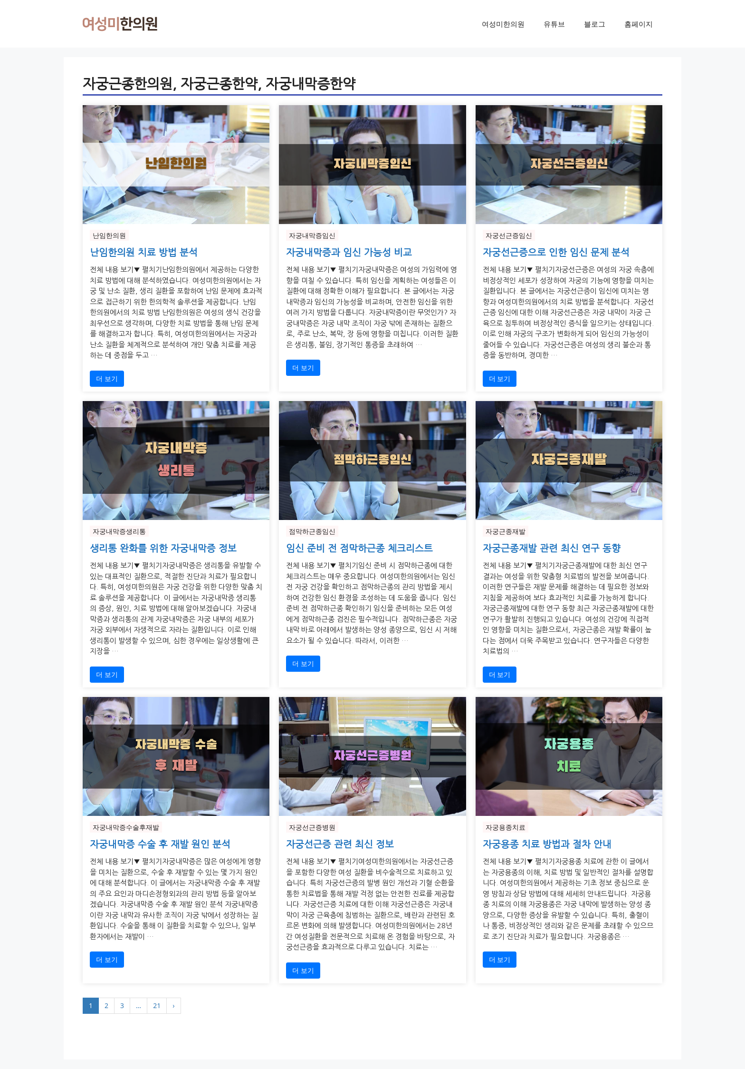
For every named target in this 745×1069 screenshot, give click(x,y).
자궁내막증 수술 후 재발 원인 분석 (160, 844)
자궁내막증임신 (312, 235)
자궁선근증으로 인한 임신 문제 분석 (556, 252)
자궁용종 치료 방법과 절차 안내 (547, 844)
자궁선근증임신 (509, 235)
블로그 (594, 24)
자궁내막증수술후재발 (126, 827)
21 (157, 1005)
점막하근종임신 (312, 531)
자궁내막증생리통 (119, 531)
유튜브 (554, 24)
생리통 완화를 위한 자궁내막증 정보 (163, 548)
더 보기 (107, 378)
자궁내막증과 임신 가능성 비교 (349, 252)
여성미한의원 (503, 24)
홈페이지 (638, 24)
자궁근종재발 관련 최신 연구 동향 (552, 548)
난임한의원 (109, 235)
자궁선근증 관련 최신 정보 (340, 844)
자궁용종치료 (505, 827)
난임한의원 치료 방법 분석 (144, 252)
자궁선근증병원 (312, 827)
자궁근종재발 (505, 531)
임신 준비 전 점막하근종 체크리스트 (359, 548)
